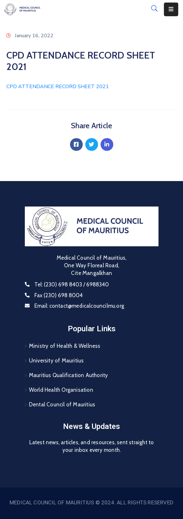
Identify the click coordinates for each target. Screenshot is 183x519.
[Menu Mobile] (171, 9)
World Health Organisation (61, 390)
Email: (79, 306)
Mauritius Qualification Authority (68, 375)
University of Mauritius (56, 360)
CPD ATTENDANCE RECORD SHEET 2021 (57, 86)
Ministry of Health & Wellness (65, 346)
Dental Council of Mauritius (62, 404)
